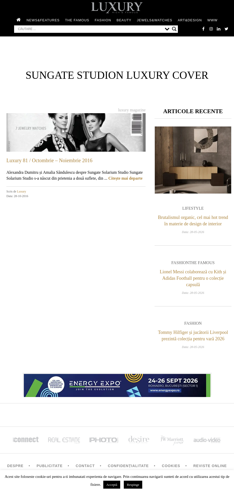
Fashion (103, 20)
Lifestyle (193, 208)
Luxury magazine (132, 110)
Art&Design (190, 20)
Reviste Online (210, 466)
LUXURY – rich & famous (117, 7)
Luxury (21, 191)
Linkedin (218, 29)
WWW (212, 20)
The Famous (77, 20)
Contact (85, 466)
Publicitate (50, 466)
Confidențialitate (128, 466)
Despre (15, 466)
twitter (226, 29)
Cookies (171, 466)
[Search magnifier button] (174, 29)
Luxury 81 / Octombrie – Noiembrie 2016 (49, 160)
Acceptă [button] (111, 485)
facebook (203, 29)
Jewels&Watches (154, 20)
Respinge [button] (133, 485)
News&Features (42, 20)
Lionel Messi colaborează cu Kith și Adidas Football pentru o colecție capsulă (193, 278)
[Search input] (90, 29)
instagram (211, 29)
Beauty (124, 20)
